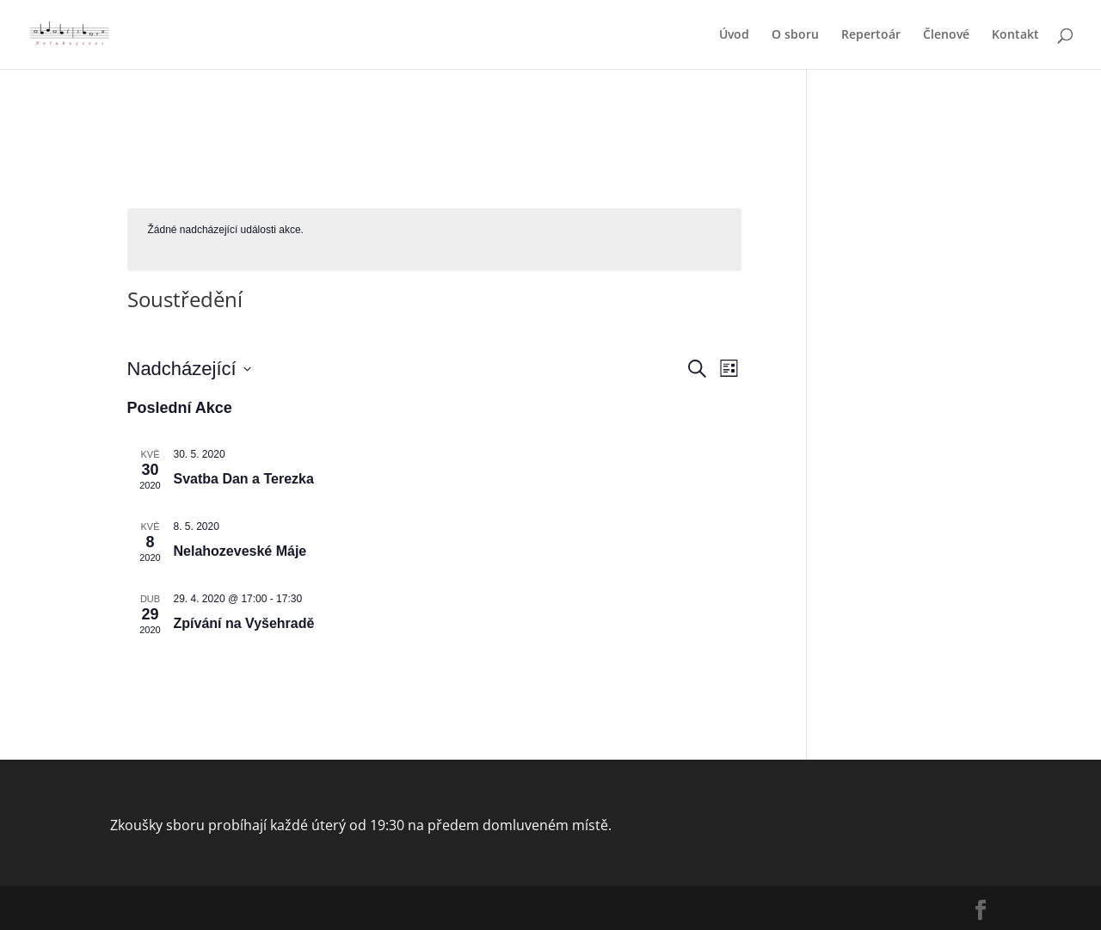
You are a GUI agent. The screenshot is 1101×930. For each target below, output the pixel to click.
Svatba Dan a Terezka (244, 478)
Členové (946, 35)
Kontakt (1015, 35)
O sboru (795, 35)
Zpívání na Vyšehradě (244, 623)
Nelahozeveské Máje (240, 551)
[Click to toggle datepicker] (189, 368)
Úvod (734, 35)
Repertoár (871, 35)
